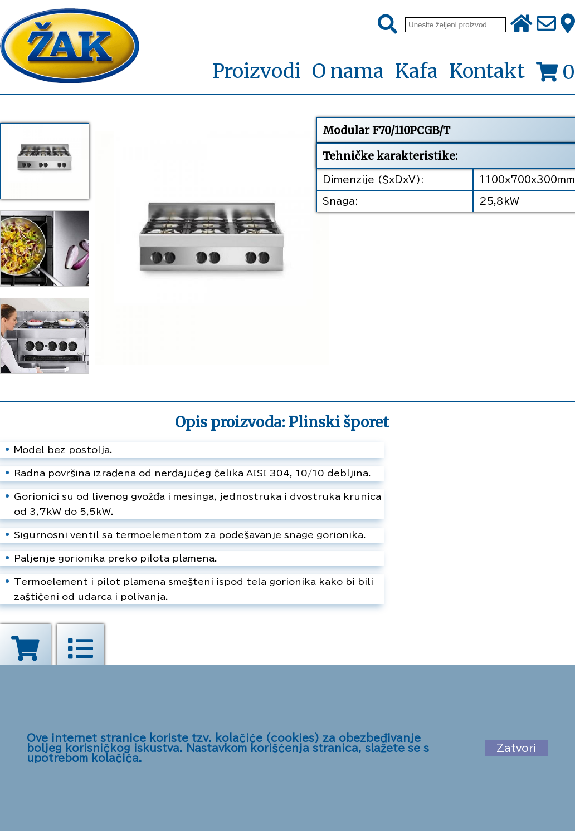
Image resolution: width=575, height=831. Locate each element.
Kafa (416, 71)
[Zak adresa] (568, 24)
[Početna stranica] (69, 47)
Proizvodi (256, 72)
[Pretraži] (387, 24)
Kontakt (487, 71)
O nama (348, 71)
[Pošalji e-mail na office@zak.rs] (546, 24)
